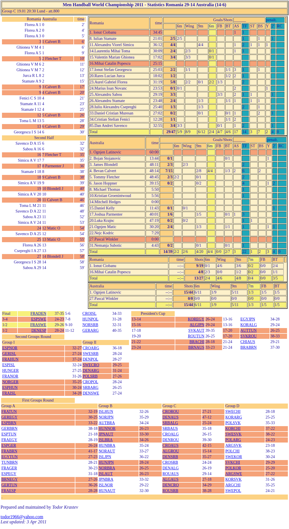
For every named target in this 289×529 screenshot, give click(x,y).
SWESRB (90, 354)
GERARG (90, 330)
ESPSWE (38, 319)
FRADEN (38, 313)
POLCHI (232, 451)
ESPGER (8, 445)
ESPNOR (9, 348)
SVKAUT (196, 330)
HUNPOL (90, 319)
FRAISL (9, 393)
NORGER (10, 382)
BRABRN (248, 347)
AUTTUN (248, 330)
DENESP (38, 330)
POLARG (233, 440)
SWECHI (232, 411)
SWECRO (91, 365)
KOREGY (196, 319)
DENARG (91, 370)
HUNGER (10, 370)
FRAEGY (9, 440)
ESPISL (8, 365)
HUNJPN (106, 462)
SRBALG (170, 423)
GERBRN (9, 428)
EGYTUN (9, 457)
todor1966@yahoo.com (22, 516)
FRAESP (8, 491)
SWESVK (233, 434)
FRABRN (9, 451)
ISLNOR (105, 485)
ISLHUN (105, 411)
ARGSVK (233, 445)
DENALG (171, 468)
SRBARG (90, 387)
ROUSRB (170, 491)
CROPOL (90, 382)
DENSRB (170, 457)
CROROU (171, 411)
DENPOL (90, 359)
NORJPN (105, 417)
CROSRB (170, 462)
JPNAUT (105, 434)
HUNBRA (106, 445)
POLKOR (233, 468)
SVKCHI (232, 462)
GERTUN (9, 485)
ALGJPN (197, 325)
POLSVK (232, 423)
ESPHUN (9, 387)
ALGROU (171, 451)
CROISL (89, 313)
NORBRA (106, 468)
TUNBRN (9, 462)
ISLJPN (104, 457)
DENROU (171, 440)
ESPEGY (8, 474)
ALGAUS (171, 479)
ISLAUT (105, 474)
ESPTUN (8, 434)
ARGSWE (233, 474)
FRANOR (10, 376)
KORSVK (233, 479)
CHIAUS (247, 342)
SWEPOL (233, 491)
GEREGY (9, 417)
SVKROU (248, 336)
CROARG (91, 348)
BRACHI (196, 342)
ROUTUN (196, 336)
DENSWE (91, 393)
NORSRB (90, 325)
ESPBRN (8, 423)
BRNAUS (196, 347)
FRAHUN (10, 359)
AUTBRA (106, 423)
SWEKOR (233, 457)
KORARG (233, 417)
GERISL (9, 354)
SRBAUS (170, 428)
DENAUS (171, 417)
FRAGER (9, 468)
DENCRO (171, 485)
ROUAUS (171, 474)
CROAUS (171, 445)
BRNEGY (9, 479)
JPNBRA (105, 479)
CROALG (171, 434)
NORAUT (106, 451)
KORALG (248, 325)
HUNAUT (106, 491)
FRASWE (38, 325)
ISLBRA (105, 440)
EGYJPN (247, 319)
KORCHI (232, 428)
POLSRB (90, 376)
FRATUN (9, 411)
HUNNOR (106, 428)
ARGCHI (232, 485)
